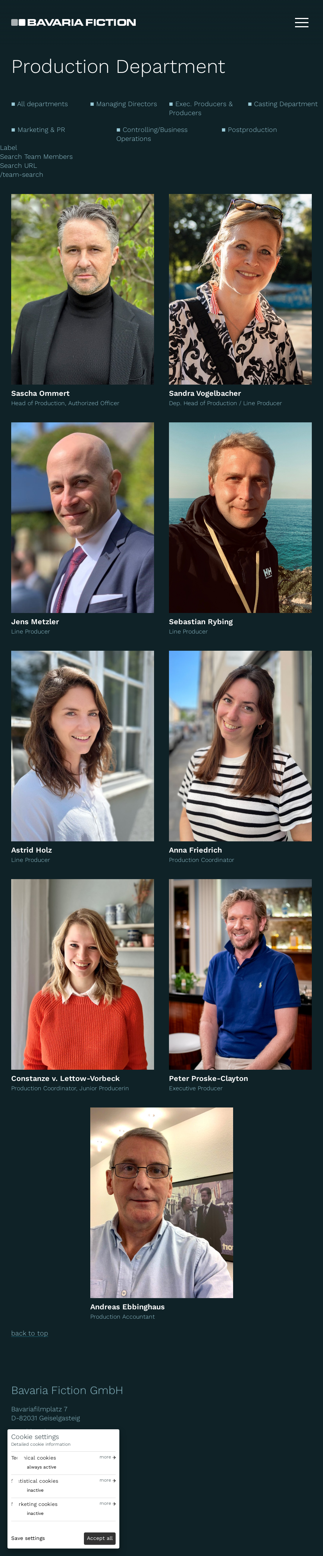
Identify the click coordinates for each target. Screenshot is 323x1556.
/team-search (21, 174)
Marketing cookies (34, 1504)
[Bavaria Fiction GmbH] (73, 22)
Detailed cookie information (40, 1444)
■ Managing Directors (123, 104)
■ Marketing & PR (38, 129)
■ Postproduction (249, 129)
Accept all (100, 1538)
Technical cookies (33, 1458)
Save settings (28, 1538)
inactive (35, 1490)
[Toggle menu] (302, 22)
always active (41, 1467)
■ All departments (39, 104)
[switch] (33, 1467)
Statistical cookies (34, 1481)
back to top (29, 1333)
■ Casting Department (283, 104)
